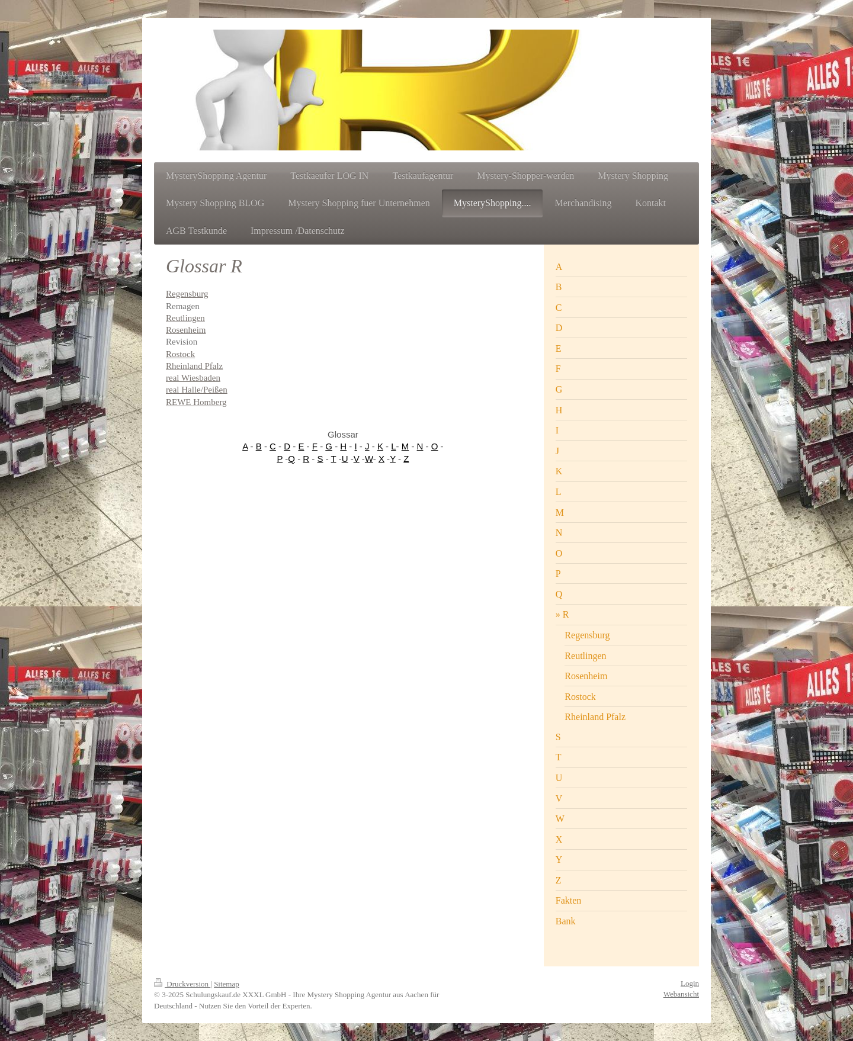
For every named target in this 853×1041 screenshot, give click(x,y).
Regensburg (187, 293)
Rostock (180, 354)
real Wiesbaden (193, 378)
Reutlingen (185, 318)
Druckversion (182, 983)
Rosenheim (186, 330)
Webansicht (681, 993)
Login (690, 983)
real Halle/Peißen (196, 389)
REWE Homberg (196, 402)
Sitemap (226, 983)
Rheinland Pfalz (194, 366)
